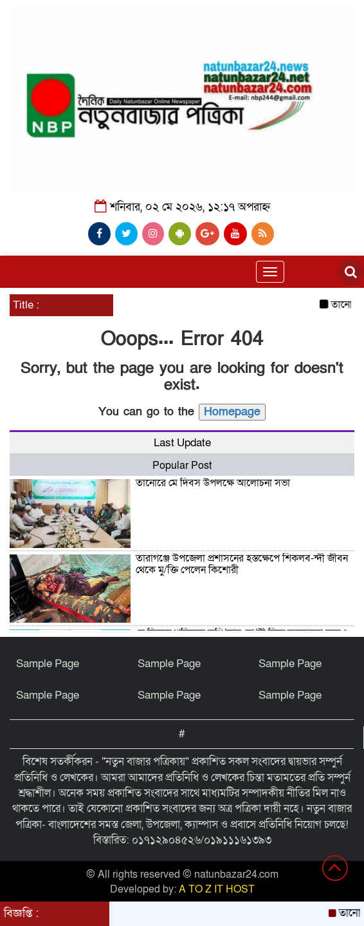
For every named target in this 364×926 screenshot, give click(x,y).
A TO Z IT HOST (217, 889)
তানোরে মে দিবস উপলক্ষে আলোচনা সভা (213, 483)
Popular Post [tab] (182, 465)
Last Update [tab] (182, 442)
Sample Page (47, 663)
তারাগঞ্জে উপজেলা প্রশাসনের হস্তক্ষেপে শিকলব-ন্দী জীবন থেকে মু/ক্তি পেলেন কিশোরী (242, 564)
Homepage (232, 411)
